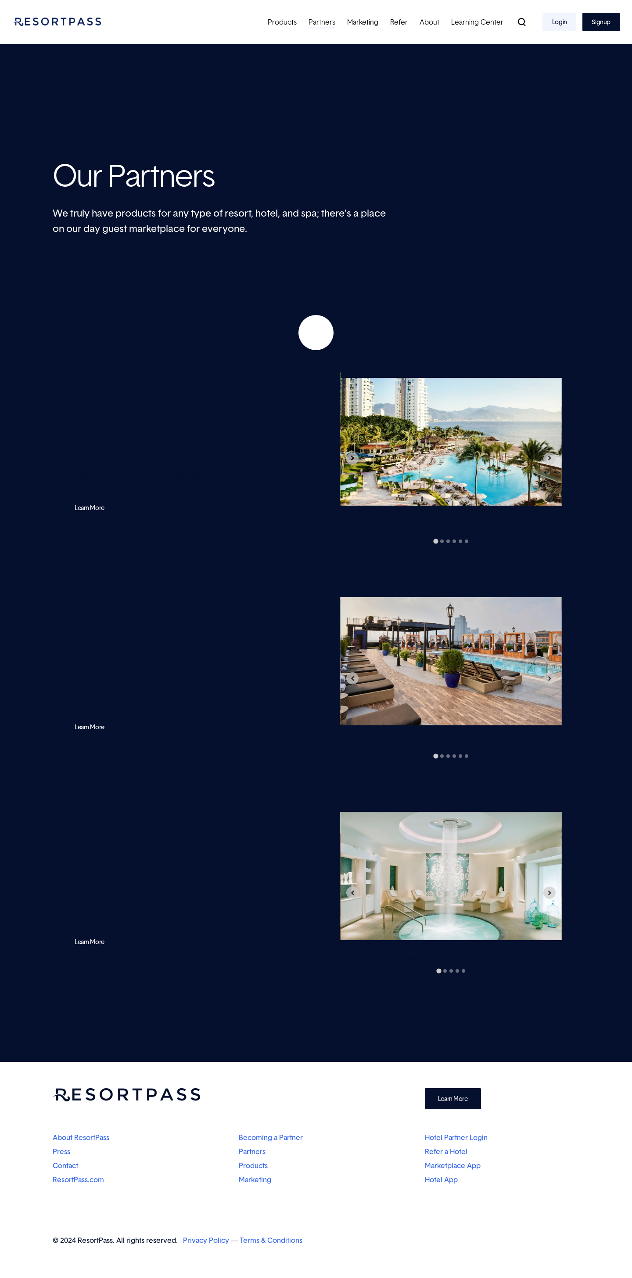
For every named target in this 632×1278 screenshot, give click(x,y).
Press (61, 1151)
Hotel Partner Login (456, 1137)
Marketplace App (453, 1165)
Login (559, 22)
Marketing (255, 1179)
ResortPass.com (78, 1179)
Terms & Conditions (271, 1240)
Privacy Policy (206, 1240)
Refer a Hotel (447, 1151)
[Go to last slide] (352, 459)
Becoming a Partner (271, 1137)
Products (253, 1165)
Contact (65, 1165)
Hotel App (441, 1179)
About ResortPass (81, 1137)
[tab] (435, 541)
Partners (252, 1151)
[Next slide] (549, 459)
